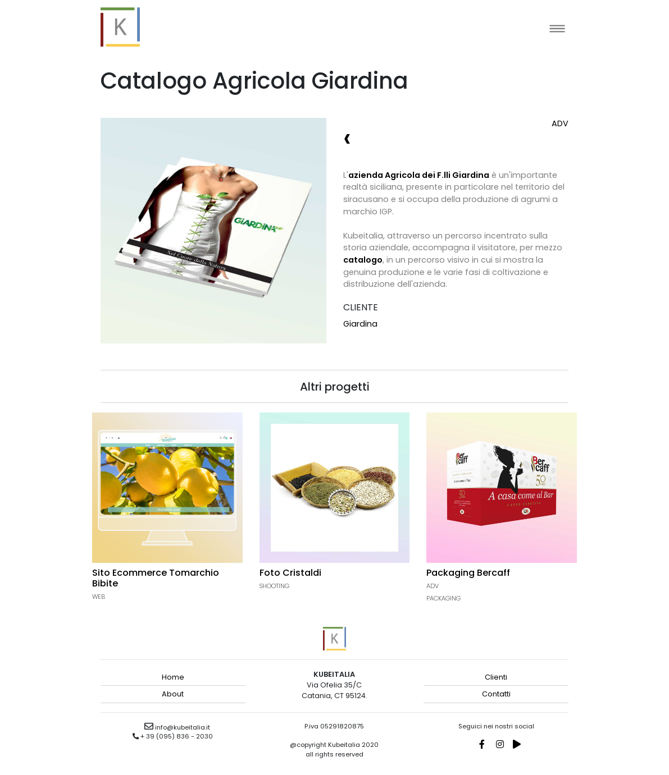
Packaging (443, 598)
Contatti (496, 694)
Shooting (274, 585)
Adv (560, 123)
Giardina (360, 323)
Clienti (496, 677)
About (173, 694)
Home (173, 677)
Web (98, 596)
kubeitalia (120, 27)
